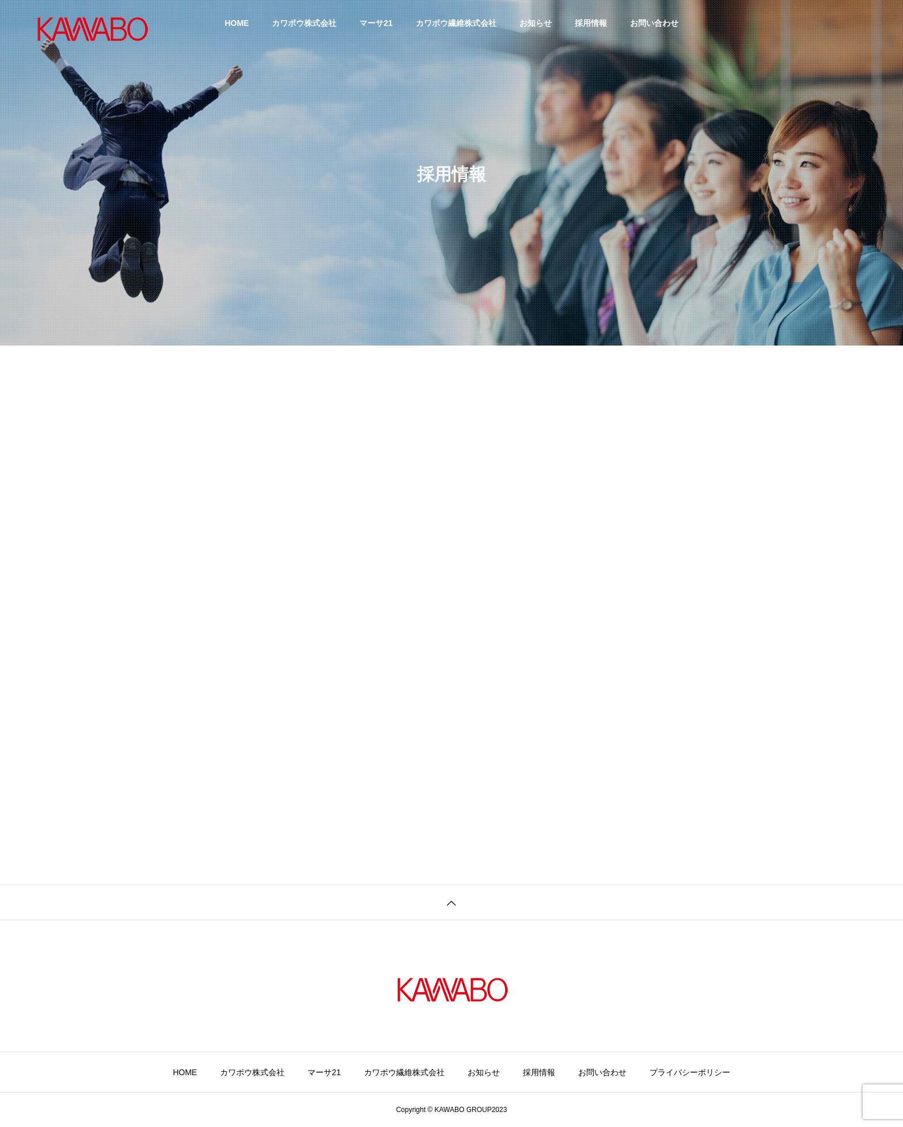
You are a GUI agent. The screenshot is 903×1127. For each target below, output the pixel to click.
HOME (237, 23)
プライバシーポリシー (690, 1072)
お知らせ (535, 23)
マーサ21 (376, 23)
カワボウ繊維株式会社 (456, 23)
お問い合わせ (654, 23)
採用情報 (591, 23)
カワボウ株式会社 (304, 23)
